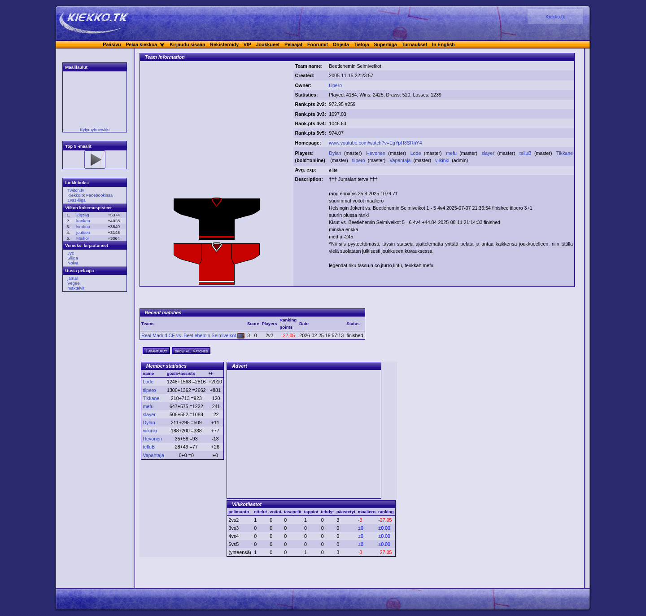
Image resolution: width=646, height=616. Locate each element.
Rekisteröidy (224, 44)
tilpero (335, 85)
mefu (452, 153)
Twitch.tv (75, 190)
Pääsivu (112, 44)
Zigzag (82, 214)
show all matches (191, 350)
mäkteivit (75, 288)
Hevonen (376, 153)
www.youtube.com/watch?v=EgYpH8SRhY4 (375, 142)
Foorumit (317, 44)
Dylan (335, 153)
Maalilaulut (76, 67)
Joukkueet (268, 44)
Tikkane (564, 153)
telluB (526, 153)
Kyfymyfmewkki (94, 129)
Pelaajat (293, 44)
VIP (247, 44)
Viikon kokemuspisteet (88, 207)
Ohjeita (341, 44)
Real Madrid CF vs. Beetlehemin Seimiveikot (192, 335)
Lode (416, 153)
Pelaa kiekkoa (141, 44)
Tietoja (361, 44)
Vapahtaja (400, 160)
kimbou (83, 226)
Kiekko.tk (555, 16)
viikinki (442, 160)
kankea (83, 220)
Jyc (70, 253)
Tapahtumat (156, 350)
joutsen (83, 232)
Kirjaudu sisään (187, 44)
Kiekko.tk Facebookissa (90, 195)
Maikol (82, 238)
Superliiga (385, 44)
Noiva (73, 262)
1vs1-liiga (76, 200)
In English (443, 44)
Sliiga (72, 257)
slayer (489, 153)
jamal (72, 278)
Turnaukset (415, 44)
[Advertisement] (216, 131)
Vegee (73, 283)
